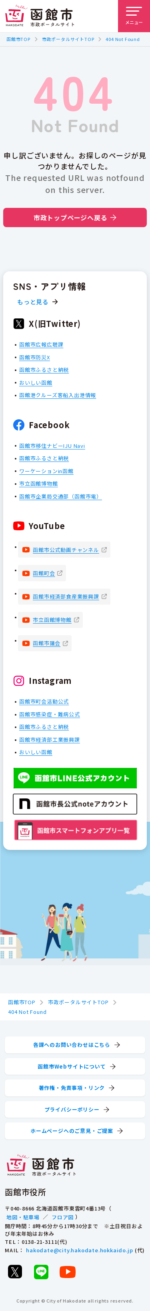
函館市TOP (18, 39)
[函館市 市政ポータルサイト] (39, 16)
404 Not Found (123, 39)
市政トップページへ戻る (75, 217)
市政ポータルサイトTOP (68, 39)
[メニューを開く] (134, 16)
